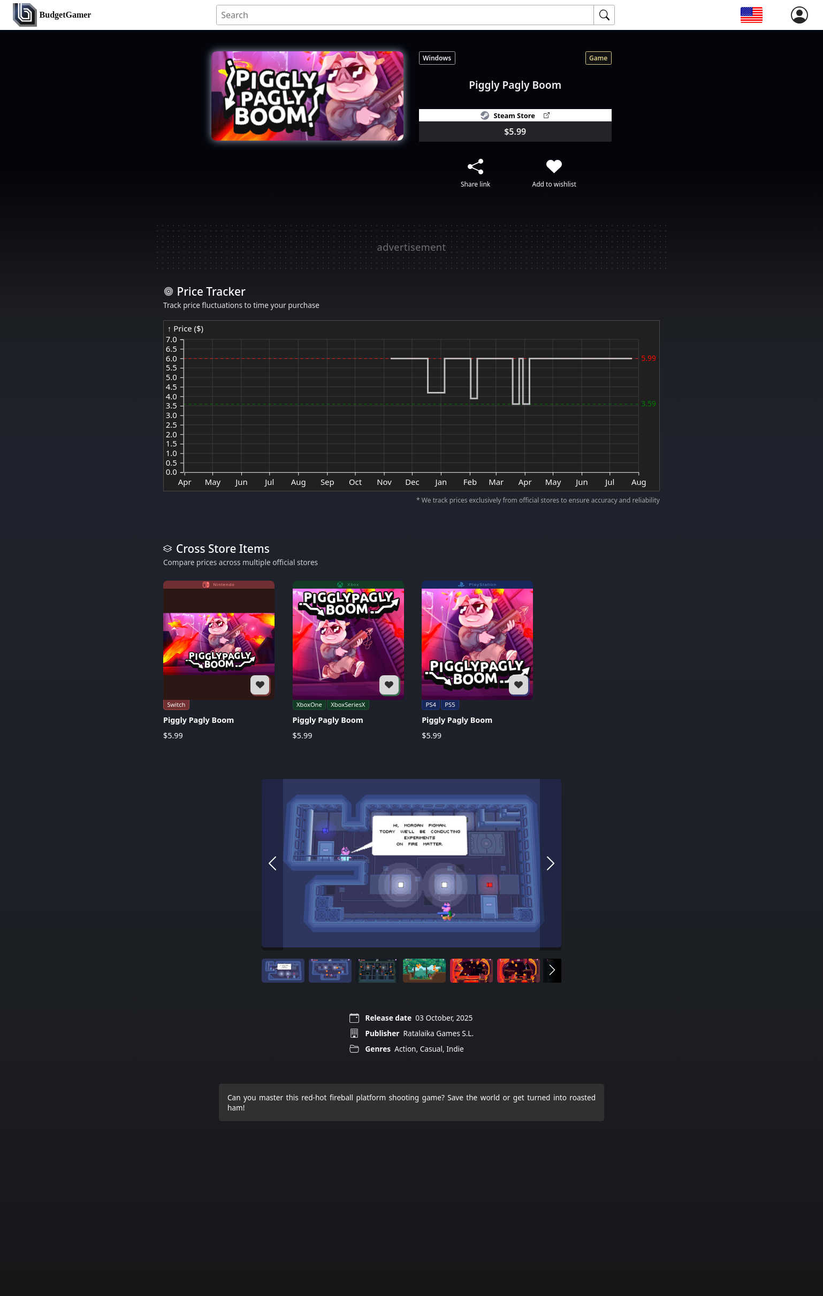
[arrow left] (272, 864)
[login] (799, 15)
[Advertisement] (411, 247)
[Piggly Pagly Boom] (219, 660)
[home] (52, 15)
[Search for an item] (405, 15)
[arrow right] (550, 864)
